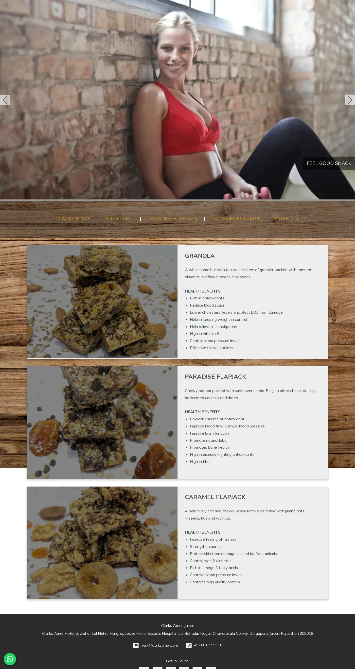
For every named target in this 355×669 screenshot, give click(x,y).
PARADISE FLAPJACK (172, 218)
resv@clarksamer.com (160, 645)
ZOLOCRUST (119, 218)
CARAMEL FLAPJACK (236, 218)
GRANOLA (287, 218)
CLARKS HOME (72, 218)
